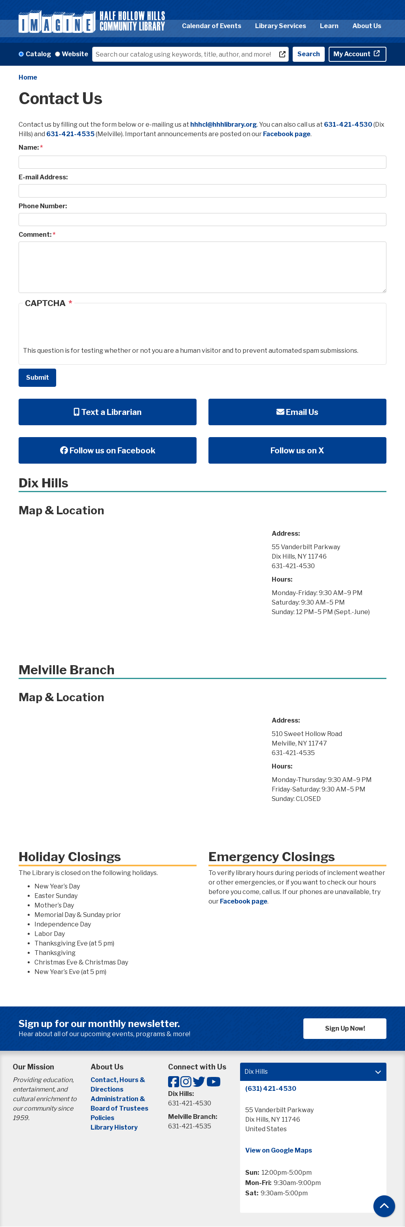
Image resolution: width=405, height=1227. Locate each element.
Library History (114, 1127)
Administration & (118, 1099)
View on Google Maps (278, 1150)
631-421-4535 (70, 134)
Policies (102, 1118)
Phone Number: (43, 206)
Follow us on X (297, 450)
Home (28, 77)
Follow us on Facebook (107, 450)
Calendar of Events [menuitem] (211, 26)
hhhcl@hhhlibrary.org (223, 124)
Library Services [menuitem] (280, 26)
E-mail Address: (43, 177)
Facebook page (286, 134)
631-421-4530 (348, 124)
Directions (107, 1089)
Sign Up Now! (345, 1028)
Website (75, 54)
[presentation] (83, 330)
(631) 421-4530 (270, 1088)
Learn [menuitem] (329, 26)
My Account (352, 54)
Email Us (297, 412)
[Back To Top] (384, 1206)
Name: (29, 147)
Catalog (38, 54)
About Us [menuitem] (366, 26)
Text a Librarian (108, 412)
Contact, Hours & (118, 1080)
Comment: (35, 234)
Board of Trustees (119, 1108)
